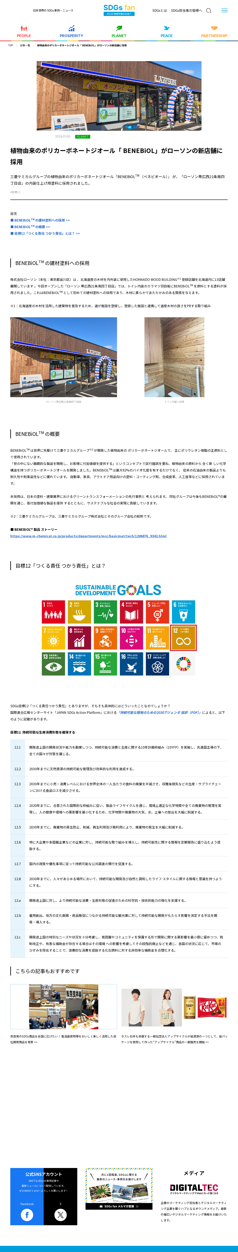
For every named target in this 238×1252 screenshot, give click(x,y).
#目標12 (15, 192)
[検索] (208, 10)
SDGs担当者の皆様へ (186, 10)
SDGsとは (159, 10)
